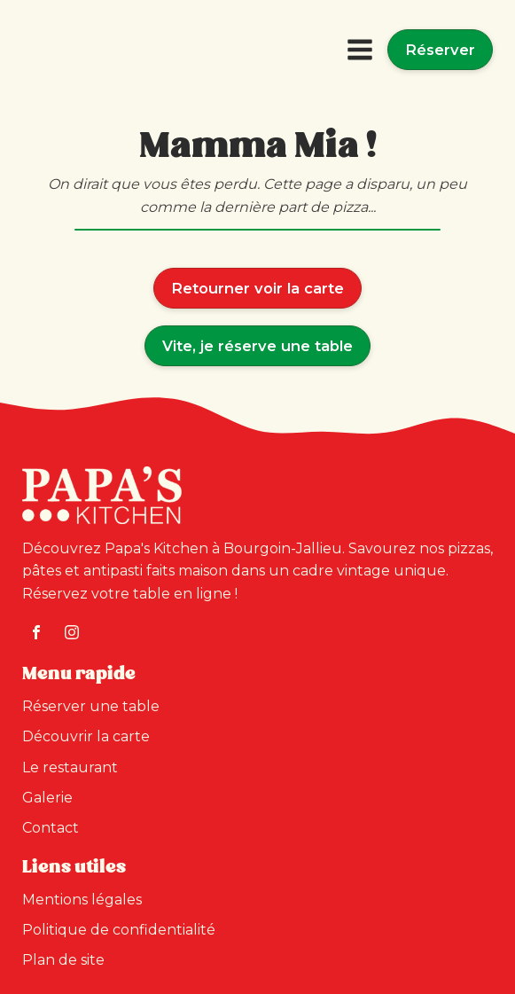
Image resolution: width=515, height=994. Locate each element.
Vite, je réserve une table (257, 346)
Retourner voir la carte (257, 288)
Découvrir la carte (86, 736)
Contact (50, 827)
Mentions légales (82, 899)
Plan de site (63, 959)
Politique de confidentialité (118, 929)
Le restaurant (70, 767)
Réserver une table (91, 706)
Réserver (440, 50)
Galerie (47, 797)
